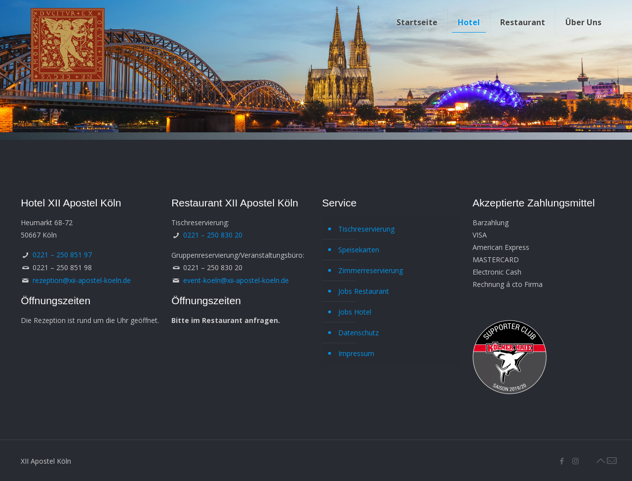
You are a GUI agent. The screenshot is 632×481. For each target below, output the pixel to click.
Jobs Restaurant (363, 291)
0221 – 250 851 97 (62, 254)
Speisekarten (358, 249)
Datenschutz (358, 332)
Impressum (356, 353)
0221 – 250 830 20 (212, 235)
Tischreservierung (366, 229)
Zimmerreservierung (370, 270)
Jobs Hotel (354, 312)
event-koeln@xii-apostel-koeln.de (236, 280)
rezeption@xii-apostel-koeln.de (82, 280)
